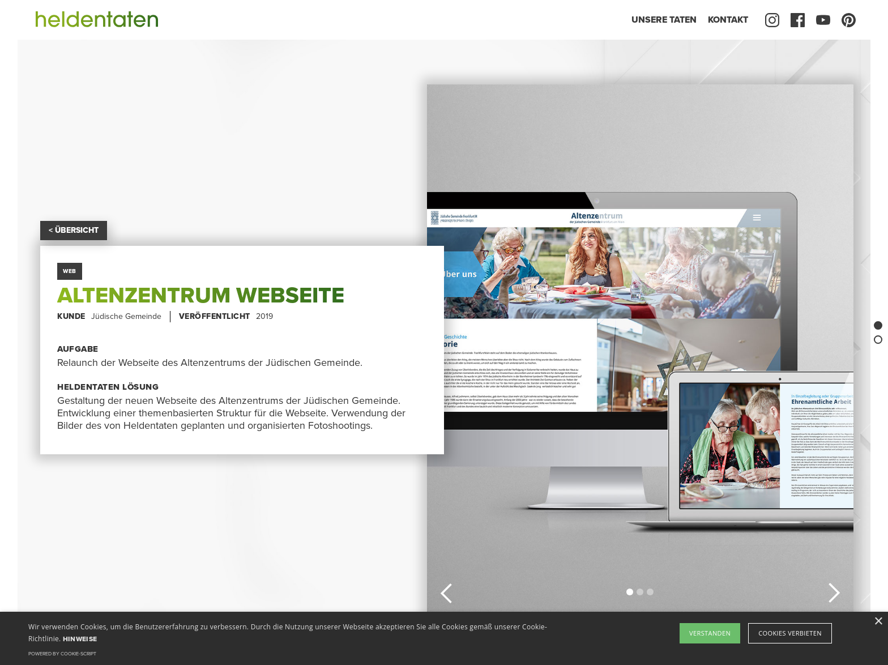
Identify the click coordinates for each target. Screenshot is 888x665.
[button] (447, 591)
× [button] (878, 621)
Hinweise (80, 639)
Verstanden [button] (710, 633)
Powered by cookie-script (62, 654)
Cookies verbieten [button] (790, 633)
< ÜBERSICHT (74, 230)
